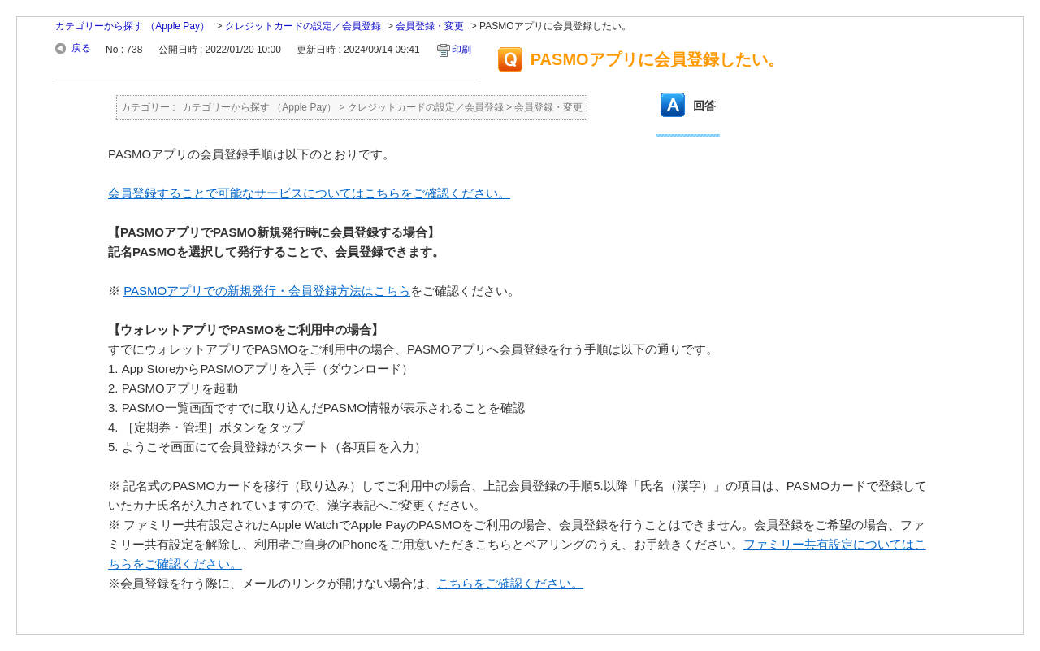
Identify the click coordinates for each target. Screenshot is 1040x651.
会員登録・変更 (430, 26)
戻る (81, 48)
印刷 (461, 49)
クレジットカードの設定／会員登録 (303, 26)
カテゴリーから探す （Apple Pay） (132, 26)
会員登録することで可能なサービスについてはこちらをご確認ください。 (309, 193)
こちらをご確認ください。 (510, 583)
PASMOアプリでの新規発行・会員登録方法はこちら (267, 290)
